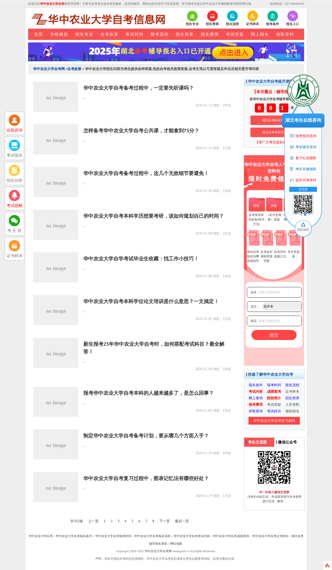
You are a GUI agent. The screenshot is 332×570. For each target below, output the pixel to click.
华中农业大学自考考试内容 (192, 536)
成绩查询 (274, 391)
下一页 (164, 521)
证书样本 (292, 391)
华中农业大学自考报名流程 (152, 536)
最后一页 (182, 521)
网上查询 (256, 398)
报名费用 (210, 34)
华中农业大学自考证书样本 (270, 536)
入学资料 (292, 404)
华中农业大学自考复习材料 (274, 420)
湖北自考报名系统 (274, 120)
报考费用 (256, 404)
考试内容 (256, 391)
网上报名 (260, 34)
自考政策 (109, 34)
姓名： (255, 292)
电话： (255, 321)
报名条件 (256, 385)
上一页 (93, 521)
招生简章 (185, 34)
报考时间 (274, 385)
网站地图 (176, 543)
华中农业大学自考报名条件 (74, 536)
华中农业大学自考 (41, 536)
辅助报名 (292, 411)
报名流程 (292, 385)
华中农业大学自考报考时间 (113, 536)
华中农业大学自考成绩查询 (231, 536)
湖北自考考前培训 (274, 132)
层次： (255, 306)
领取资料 (285, 34)
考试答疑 (235, 34)
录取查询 (256, 411)
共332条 (76, 521)
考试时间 (134, 34)
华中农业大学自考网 (49, 69)
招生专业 (84, 34)
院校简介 (274, 398)
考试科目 (274, 411)
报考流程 (160, 34)
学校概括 (59, 34)
